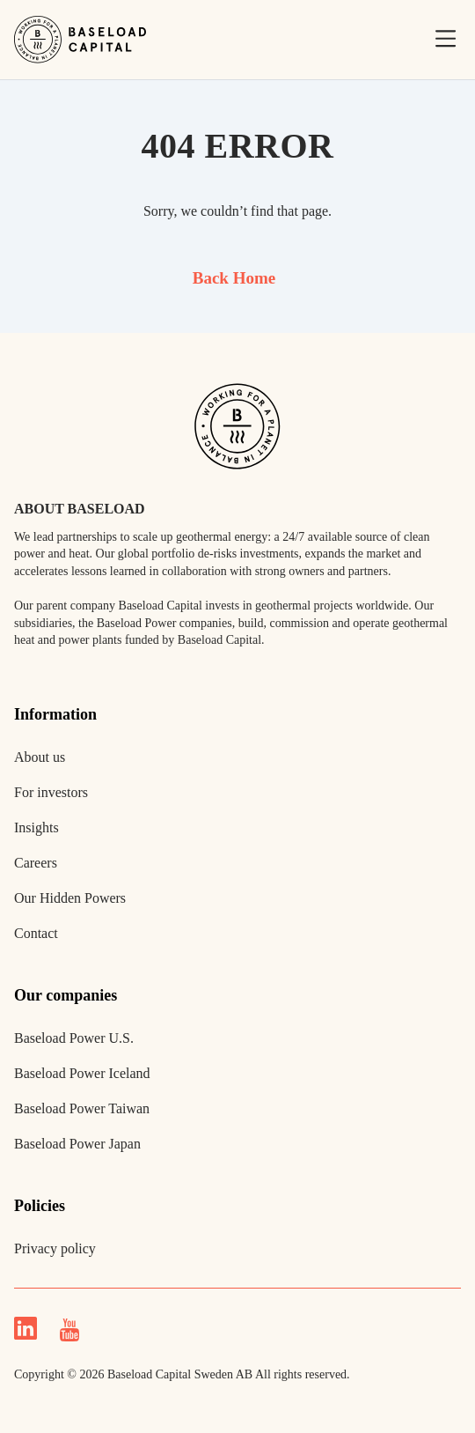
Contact (36, 933)
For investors (51, 792)
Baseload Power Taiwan (82, 1108)
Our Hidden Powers (70, 897)
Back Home (234, 278)
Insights (36, 827)
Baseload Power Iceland (82, 1073)
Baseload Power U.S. (74, 1037)
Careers (35, 862)
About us (39, 757)
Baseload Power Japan (77, 1143)
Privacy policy (55, 1248)
